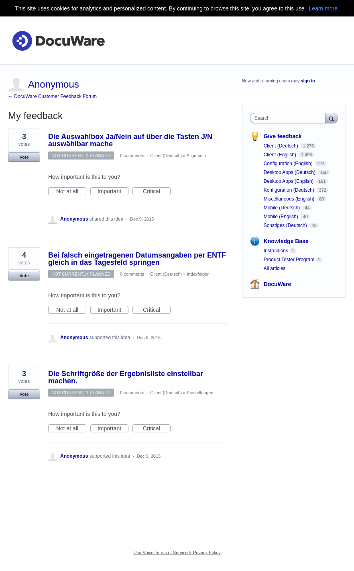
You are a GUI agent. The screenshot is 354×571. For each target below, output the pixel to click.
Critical (157, 191)
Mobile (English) (281, 216)
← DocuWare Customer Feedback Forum (52, 96)
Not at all (71, 191)
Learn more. (324, 8)
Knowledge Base (286, 241)
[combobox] (289, 118)
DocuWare (277, 284)
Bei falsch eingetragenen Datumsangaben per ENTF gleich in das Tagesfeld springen (137, 258)
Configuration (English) (289, 163)
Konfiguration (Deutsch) (289, 190)
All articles (275, 268)
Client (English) (281, 155)
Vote (23, 157)
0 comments (132, 155)
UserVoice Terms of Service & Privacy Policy (177, 552)
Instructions (276, 251)
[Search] (331, 118)
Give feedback (283, 136)
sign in (308, 80)
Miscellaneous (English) (290, 199)
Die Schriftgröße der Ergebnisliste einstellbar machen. (125, 377)
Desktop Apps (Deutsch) (290, 172)
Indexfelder (197, 274)
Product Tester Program (289, 259)
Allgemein (196, 155)
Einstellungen (200, 392)
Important (113, 191)
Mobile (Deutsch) (282, 208)
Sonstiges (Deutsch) (286, 225)
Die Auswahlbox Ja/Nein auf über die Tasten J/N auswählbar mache (130, 140)
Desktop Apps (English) (289, 181)
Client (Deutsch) (166, 155)
